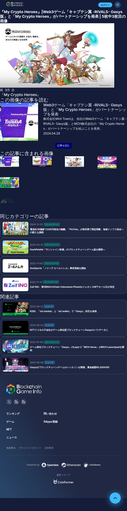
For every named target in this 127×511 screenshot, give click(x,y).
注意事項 (49, 447)
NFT (9, 429)
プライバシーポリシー (29, 447)
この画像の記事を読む (24, 100)
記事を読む (63, 145)
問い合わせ (50, 413)
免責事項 (10, 447)
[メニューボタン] (118, 5)
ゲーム (10, 421)
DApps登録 (51, 421)
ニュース (11, 437)
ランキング (13, 413)
